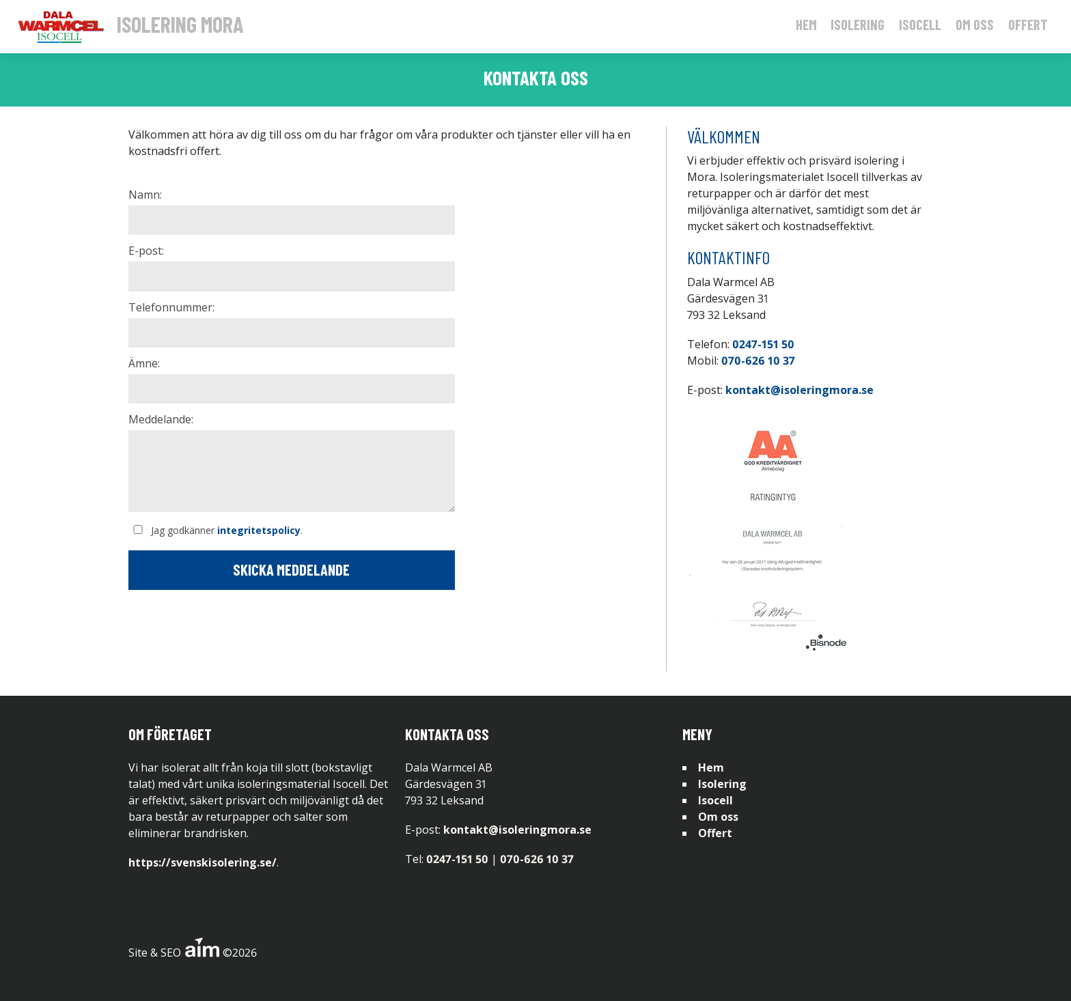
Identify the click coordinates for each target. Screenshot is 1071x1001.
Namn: (145, 194)
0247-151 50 (763, 344)
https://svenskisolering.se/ (202, 862)
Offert (1028, 24)
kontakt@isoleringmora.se (799, 389)
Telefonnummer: (171, 307)
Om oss (975, 24)
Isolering (858, 24)
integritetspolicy (259, 530)
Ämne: (144, 363)
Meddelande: (160, 419)
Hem (806, 24)
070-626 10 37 (758, 360)
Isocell (920, 24)
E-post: (146, 250)
